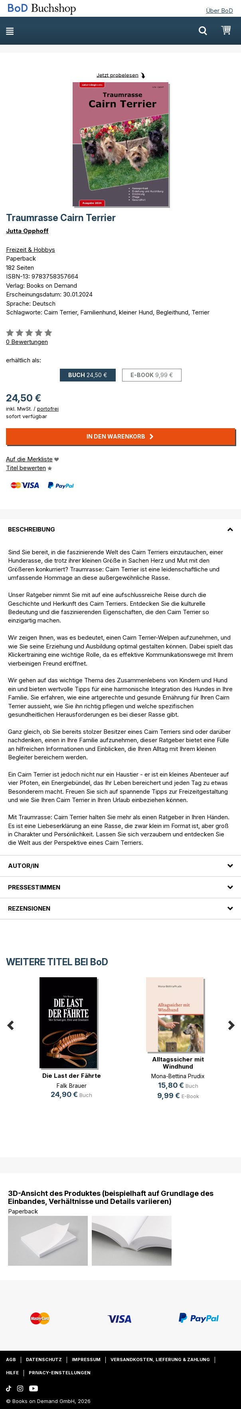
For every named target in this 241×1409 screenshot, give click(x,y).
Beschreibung (31, 529)
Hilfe (12, 1372)
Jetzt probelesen (117, 74)
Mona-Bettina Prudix (178, 1076)
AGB (11, 1359)
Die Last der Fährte (71, 1075)
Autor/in (23, 866)
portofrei (48, 408)
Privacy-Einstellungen (60, 1372)
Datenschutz (44, 1359)
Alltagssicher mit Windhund (178, 1062)
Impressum (86, 1359)
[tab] (120, 524)
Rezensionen (29, 908)
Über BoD (219, 10)
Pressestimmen (34, 887)
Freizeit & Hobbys (30, 249)
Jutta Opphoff (27, 231)
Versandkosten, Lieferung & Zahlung (160, 1359)
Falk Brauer (72, 1085)
